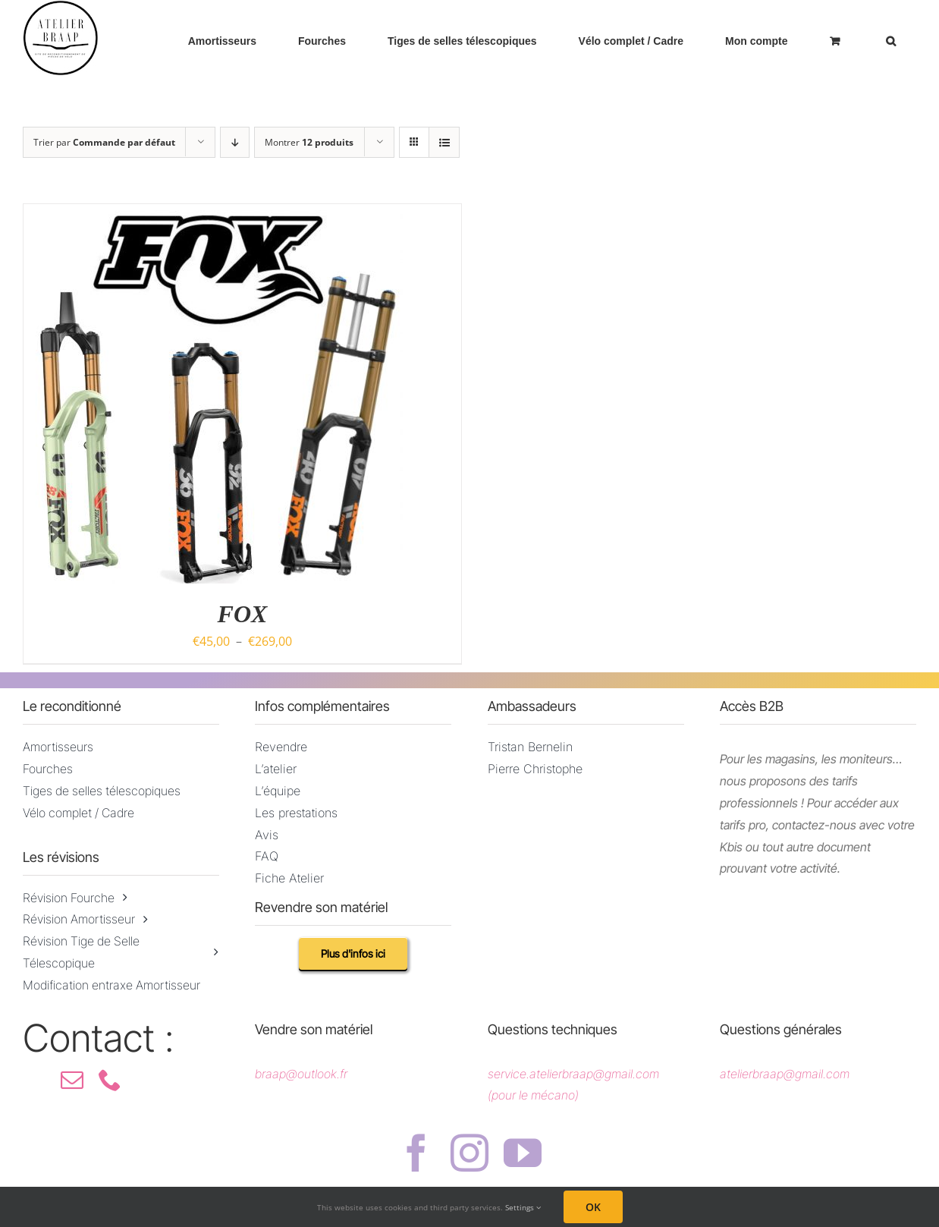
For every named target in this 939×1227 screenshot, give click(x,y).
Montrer (309, 142)
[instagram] (469, 1153)
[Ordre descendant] (235, 142)
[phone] (110, 1079)
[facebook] (416, 1153)
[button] (890, 40)
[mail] (72, 1079)
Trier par (104, 142)
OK (593, 1207)
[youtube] (523, 1153)
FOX (243, 614)
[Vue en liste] (444, 142)
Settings (523, 1207)
